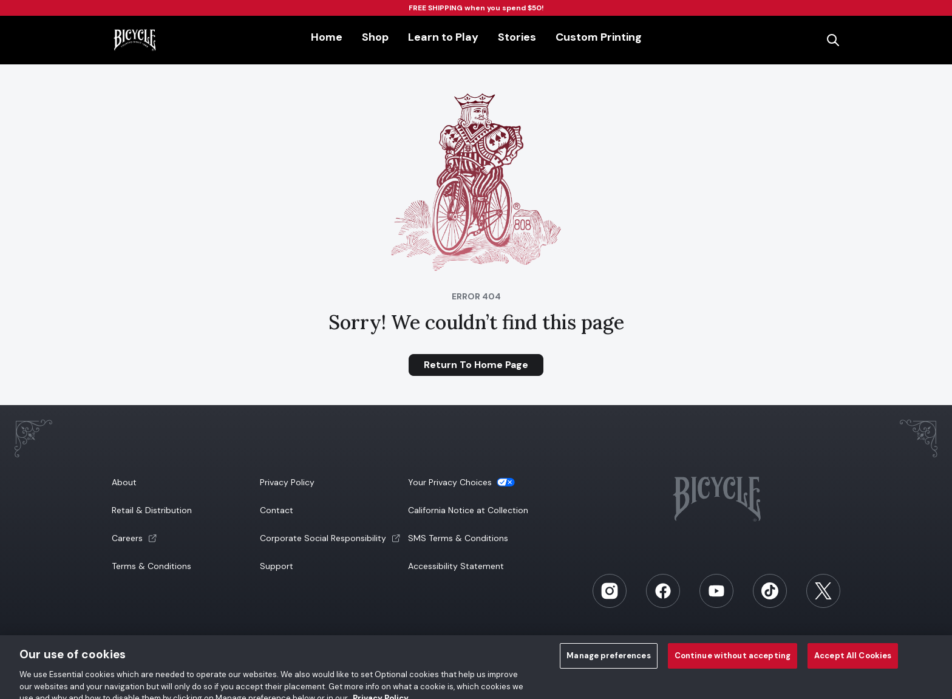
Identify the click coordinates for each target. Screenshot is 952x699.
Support (276, 566)
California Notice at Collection (468, 510)
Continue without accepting (732, 661)
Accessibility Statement (456, 566)
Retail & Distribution (152, 510)
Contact (276, 510)
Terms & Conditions (151, 566)
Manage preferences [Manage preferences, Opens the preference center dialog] (608, 661)
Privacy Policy (287, 482)
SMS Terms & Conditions (458, 538)
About (124, 482)
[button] (184, 538)
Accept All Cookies (852, 661)
